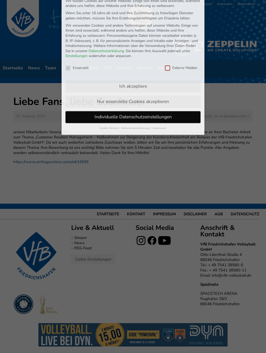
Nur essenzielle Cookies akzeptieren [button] (133, 66)
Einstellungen (76, 20)
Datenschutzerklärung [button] (135, 92)
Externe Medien (181, 32)
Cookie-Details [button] (109, 92)
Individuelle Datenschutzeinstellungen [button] (133, 81)
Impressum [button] (159, 92)
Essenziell (77, 32)
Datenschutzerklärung (106, 15)
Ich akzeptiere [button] (133, 50)
